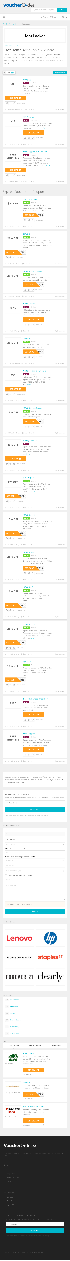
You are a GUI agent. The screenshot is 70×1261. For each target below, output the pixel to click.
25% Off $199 (29, 624)
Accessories (12, 1000)
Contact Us (9, 1197)
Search (62, 10)
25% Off (26, 338)
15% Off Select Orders (32, 408)
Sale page (27, 79)
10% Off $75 (28, 587)
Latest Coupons (13, 1045)
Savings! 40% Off (30, 440)
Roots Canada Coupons (13, 1064)
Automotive (12, 1006)
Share (24, 109)
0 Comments (60, 109)
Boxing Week (12, 1033)
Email (31, 109)
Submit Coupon (11, 1201)
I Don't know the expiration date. (20, 875)
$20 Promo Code (30, 199)
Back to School (13, 1020)
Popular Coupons (35, 1045)
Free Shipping (29, 733)
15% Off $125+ (29, 515)
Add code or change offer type (16, 849)
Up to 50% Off (29, 304)
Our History (9, 1170)
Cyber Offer (28, 661)
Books (10, 1013)
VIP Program (28, 117)
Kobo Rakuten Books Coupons (13, 1117)
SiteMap (8, 1182)
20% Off (26, 234)
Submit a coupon (60, 72)
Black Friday (12, 1026)
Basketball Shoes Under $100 (36, 699)
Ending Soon (56, 1045)
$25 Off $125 (28, 478)
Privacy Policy (10, 1174)
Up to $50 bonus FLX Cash (34, 371)
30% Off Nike (28, 552)
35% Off (26, 1082)
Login (64, 17)
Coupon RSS (10, 1205)
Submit (35, 911)
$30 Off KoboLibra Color (33, 1106)
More (45, 128)
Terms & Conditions (12, 1178)
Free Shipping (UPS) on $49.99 (36, 152)
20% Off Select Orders (32, 271)
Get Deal (15, 98)
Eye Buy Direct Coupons (13, 1093)
